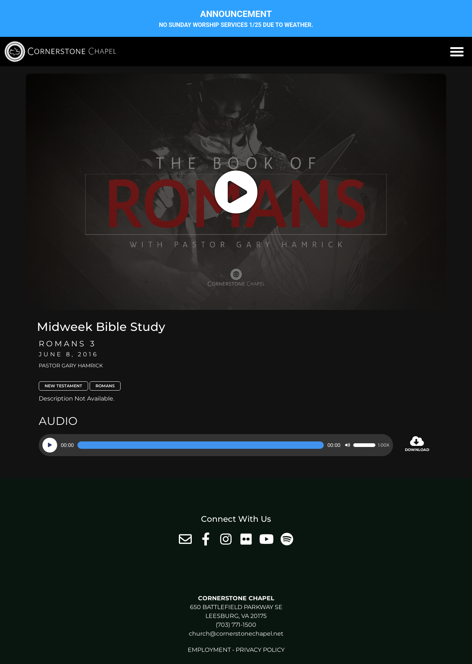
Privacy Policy (260, 649)
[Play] (49, 445)
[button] (457, 52)
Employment (209, 649)
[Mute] (347, 445)
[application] (215, 445)
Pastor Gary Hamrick (71, 365)
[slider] (200, 445)
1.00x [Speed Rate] (383, 445)
